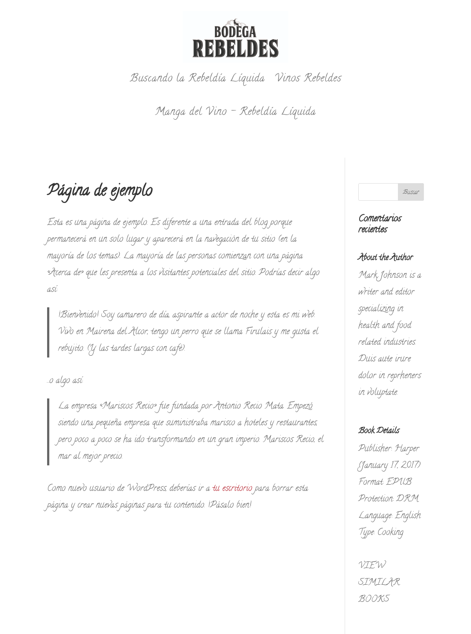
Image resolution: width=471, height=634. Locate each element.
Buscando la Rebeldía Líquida (197, 79)
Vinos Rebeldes (308, 79)
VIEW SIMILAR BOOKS (379, 583)
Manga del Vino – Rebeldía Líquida (235, 112)
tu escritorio (232, 489)
